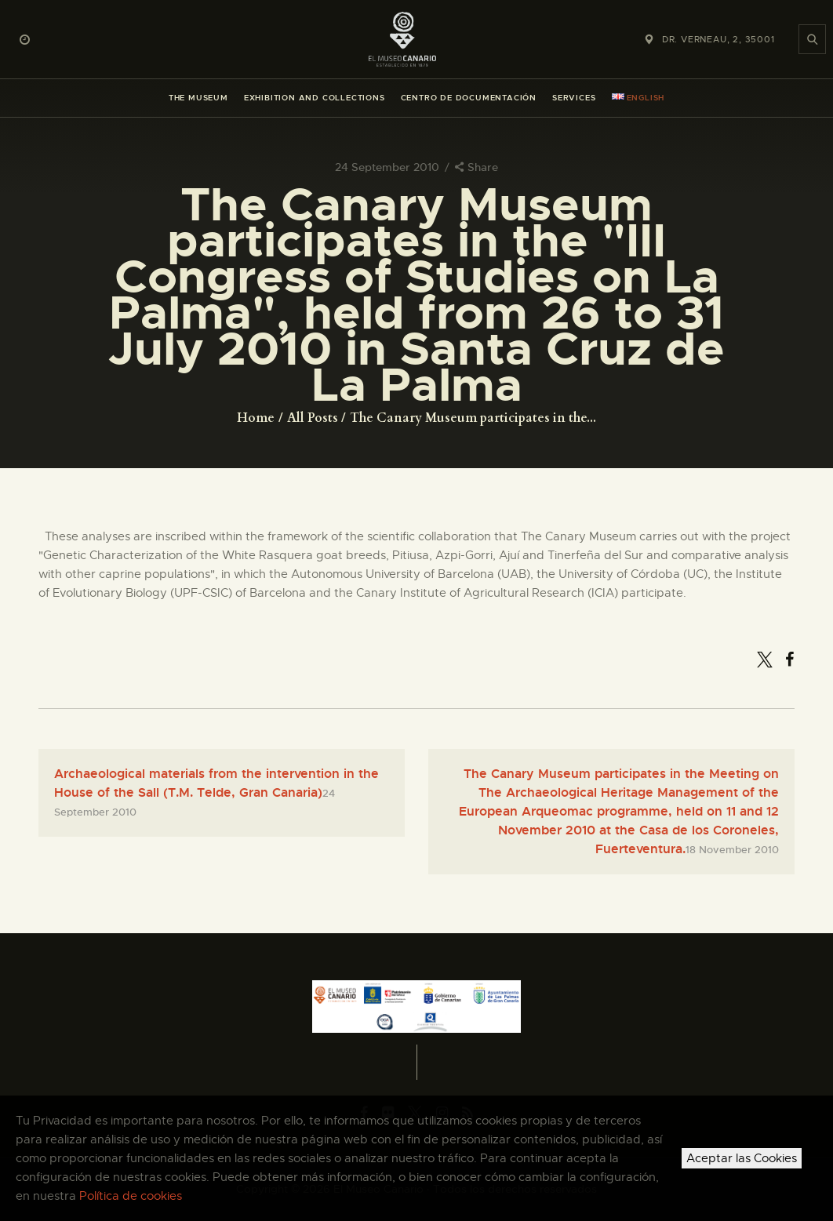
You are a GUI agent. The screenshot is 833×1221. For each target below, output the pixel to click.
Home (256, 418)
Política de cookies (130, 1196)
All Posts (312, 418)
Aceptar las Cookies (741, 1158)
